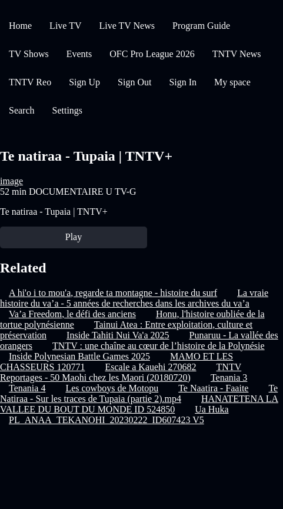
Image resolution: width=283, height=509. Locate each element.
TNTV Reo (30, 82)
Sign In (183, 82)
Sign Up (84, 82)
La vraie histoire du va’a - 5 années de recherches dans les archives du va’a (134, 298)
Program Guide (201, 26)
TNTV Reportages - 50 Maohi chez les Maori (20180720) (120, 372)
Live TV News (127, 26)
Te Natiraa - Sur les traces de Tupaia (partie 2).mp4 (139, 393)
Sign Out (134, 82)
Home (20, 26)
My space (232, 82)
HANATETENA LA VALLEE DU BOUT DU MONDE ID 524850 (139, 404)
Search (22, 110)
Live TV (65, 26)
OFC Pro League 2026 (151, 54)
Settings (67, 110)
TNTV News (236, 54)
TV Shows (29, 54)
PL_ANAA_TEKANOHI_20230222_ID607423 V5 (106, 420)
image (11, 181)
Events (79, 54)
